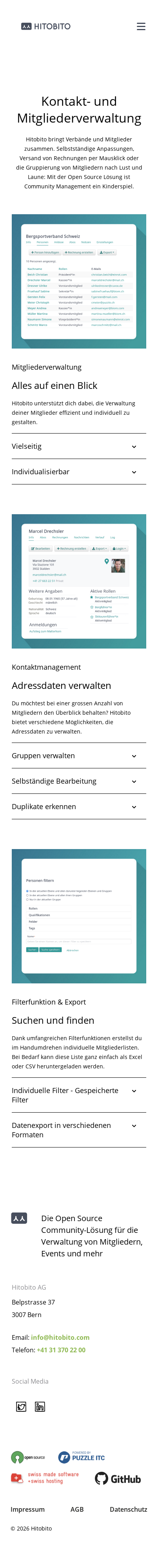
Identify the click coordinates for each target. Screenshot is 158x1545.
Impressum (28, 1509)
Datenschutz (128, 1509)
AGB (77, 1509)
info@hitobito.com (60, 1337)
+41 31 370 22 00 (61, 1350)
